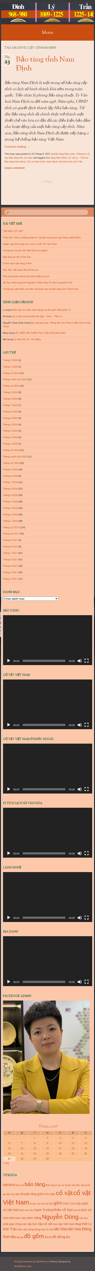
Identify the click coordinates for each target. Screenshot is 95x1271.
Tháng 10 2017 (11, 533)
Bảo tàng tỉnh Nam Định (45, 64)
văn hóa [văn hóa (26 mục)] (60, 1229)
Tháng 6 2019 (10, 411)
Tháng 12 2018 (11, 450)
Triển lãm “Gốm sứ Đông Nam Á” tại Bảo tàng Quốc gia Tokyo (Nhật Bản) (42, 237)
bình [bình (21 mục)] (11, 1185)
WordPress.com (22, 1266)
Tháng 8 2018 (10, 476)
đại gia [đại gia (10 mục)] (20, 1237)
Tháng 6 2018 (10, 488)
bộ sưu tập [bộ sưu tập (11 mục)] (13, 1194)
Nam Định (52, 161)
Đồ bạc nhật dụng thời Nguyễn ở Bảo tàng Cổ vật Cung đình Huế (37, 282)
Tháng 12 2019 (11, 373)
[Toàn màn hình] (86, 661)
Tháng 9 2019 (10, 392)
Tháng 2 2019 (10, 437)
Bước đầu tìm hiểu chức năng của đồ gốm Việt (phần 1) (41, 310)
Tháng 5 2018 (10, 495)
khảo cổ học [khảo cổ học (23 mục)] (63, 1210)
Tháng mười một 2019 (15, 379)
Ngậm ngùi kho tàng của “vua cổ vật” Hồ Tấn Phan (30, 244)
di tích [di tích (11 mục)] (49, 1203)
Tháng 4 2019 (10, 424)
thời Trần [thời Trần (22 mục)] (10, 1229)
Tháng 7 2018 (10, 482)
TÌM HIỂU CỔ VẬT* (13, 231)
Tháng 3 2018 (10, 508)
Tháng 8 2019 (10, 398)
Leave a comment (14, 168)
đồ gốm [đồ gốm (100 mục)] (34, 1236)
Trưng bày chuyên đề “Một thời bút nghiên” (25, 250)
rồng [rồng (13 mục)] (18, 1224)
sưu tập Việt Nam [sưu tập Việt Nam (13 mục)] (64, 1224)
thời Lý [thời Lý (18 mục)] (87, 1224)
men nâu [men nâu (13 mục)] (20, 1218)
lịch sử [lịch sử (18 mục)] (87, 1210)
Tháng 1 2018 (10, 521)
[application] (47, 640)
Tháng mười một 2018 (15, 456)
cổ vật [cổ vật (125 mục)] (64, 1193)
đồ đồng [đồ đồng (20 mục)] (58, 1237)
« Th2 (6, 1163)
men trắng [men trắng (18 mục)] (34, 1218)
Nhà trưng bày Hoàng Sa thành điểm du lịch (26, 276)
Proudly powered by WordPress (31, 1261)
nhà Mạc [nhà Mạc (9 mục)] (83, 1218)
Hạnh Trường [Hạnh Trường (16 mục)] (43, 1210)
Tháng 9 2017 (10, 540)
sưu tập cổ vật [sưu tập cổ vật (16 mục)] (42, 1224)
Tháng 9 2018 (10, 469)
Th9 (7, 58)
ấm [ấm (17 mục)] (68, 1237)
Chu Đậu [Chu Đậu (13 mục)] (49, 1194)
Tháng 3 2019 (10, 430)
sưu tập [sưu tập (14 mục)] (27, 1224)
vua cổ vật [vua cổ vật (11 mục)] (47, 1229)
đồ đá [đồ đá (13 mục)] (48, 1237)
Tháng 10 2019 (11, 386)
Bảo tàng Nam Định (56, 157)
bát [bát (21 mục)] (5, 1185)
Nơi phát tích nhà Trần (70, 161)
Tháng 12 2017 (11, 527)
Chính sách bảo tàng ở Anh (17, 263)
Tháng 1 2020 (10, 366)
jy (4, 310)
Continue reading (17, 146)
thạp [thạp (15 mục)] (78, 1224)
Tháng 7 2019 (10, 405)
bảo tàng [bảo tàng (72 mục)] (35, 1184)
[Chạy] (8, 661)
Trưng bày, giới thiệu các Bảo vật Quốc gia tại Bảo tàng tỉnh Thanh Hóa (41, 289)
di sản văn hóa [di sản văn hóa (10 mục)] (37, 1203)
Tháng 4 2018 (10, 501)
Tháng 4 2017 (10, 572)
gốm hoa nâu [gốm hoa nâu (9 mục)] (26, 1210)
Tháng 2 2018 (10, 514)
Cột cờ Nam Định (36, 161)
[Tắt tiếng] (79, 661)
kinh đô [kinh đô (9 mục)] (77, 1210)
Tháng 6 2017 (10, 559)
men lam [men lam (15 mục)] (8, 1218)
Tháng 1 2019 (10, 443)
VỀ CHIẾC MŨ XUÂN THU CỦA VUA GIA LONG (40, 333)
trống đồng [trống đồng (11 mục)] (33, 1229)
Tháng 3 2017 (10, 579)
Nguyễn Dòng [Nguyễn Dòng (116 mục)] (60, 1217)
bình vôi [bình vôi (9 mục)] (20, 1185)
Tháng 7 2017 (10, 553)
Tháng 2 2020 (10, 360)
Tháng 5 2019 (10, 418)
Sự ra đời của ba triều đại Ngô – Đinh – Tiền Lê (37, 316)
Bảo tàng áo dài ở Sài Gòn (17, 257)
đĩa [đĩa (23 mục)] (13, 1237)
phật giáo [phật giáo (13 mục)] (8, 1224)
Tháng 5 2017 (10, 566)
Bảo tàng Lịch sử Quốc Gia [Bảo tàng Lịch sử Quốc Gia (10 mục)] (61, 1185)
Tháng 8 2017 (10, 546)
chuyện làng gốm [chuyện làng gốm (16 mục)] (32, 1194)
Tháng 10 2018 (11, 463)
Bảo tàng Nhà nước (64, 154)
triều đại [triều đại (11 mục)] (22, 1229)
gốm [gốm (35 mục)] (58, 1203)
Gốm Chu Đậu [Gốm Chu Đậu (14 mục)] (72, 1203)
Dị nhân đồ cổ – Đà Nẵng (27, 339)
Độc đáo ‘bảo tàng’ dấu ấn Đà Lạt (21, 270)
